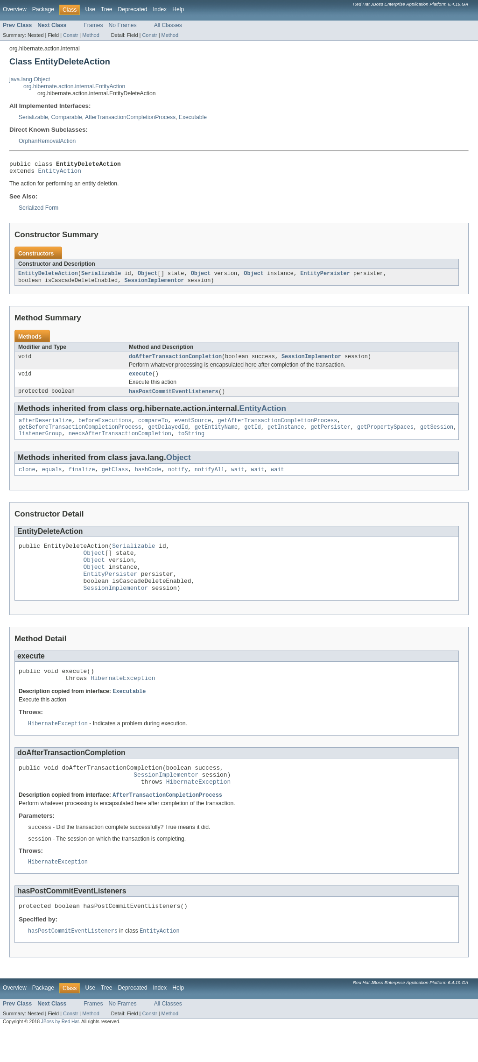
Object (148, 277)
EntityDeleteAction (48, 277)
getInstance (285, 435)
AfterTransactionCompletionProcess (130, 117)
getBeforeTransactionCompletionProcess (80, 435)
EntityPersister (325, 277)
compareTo (153, 428)
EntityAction (59, 173)
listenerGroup (40, 442)
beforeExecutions (105, 428)
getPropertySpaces (385, 435)
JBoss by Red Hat (60, 1053)
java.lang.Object (29, 79)
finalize (82, 479)
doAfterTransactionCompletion (175, 361)
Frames (93, 25)
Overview (15, 9)
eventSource (193, 428)
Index (160, 9)
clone (27, 479)
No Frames (123, 25)
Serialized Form (38, 210)
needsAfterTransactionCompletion (120, 442)
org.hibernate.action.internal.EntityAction (74, 86)
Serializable (33, 117)
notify (178, 479)
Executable (193, 117)
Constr (70, 35)
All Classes (168, 25)
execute (140, 379)
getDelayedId (168, 435)
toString (191, 442)
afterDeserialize (45, 428)
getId (252, 435)
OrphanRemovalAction (47, 141)
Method (90, 35)
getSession (436, 435)
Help (178, 9)
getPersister (330, 435)
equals (52, 479)
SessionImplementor (154, 284)
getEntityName (216, 435)
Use (90, 9)
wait (237, 479)
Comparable (66, 117)
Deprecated (133, 9)
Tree (106, 9)
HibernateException (123, 700)
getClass (115, 479)
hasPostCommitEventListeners (173, 398)
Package (43, 9)
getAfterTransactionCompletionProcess (277, 428)
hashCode (148, 479)
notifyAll (210, 479)
